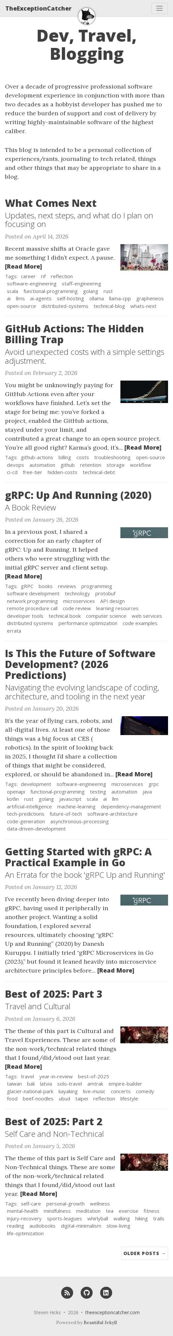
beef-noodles (38, 1098)
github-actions (37, 457)
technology (77, 593)
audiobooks (42, 1225)
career (28, 276)
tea (109, 1210)
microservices (79, 601)
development (36, 784)
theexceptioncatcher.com (112, 1312)
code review (77, 608)
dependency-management (131, 806)
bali (31, 1083)
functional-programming (50, 291)
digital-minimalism (81, 1225)
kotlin (13, 799)
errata (14, 630)
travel (27, 1076)
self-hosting (70, 298)
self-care (31, 1203)
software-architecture (112, 813)
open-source (21, 306)
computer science (106, 615)
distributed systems (30, 623)
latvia (46, 1083)
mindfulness (57, 1210)
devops (15, 465)
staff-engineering (81, 283)
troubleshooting (112, 457)
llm (115, 799)
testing (98, 791)
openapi (16, 791)
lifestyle (129, 1098)
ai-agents (41, 298)
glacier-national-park (30, 1091)
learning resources (117, 608)
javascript (70, 799)
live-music (94, 1091)
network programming (32, 601)
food (12, 1098)
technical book (65, 615)
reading (15, 1225)
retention (90, 465)
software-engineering (32, 283)
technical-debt (99, 472)
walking (121, 1218)
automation (42, 465)
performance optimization (88, 623)
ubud (64, 1098)
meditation (88, 1210)
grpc (154, 784)
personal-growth (65, 1203)
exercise (128, 1210)
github (68, 465)
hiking (141, 1218)
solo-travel (69, 1083)
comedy (145, 1091)
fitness (151, 1210)
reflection (62, 276)
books (46, 586)
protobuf (105, 593)
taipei (81, 1098)
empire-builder (125, 1083)
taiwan (14, 1083)
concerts (121, 1091)
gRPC (27, 586)
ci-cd (12, 472)
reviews (67, 586)
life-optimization (25, 1233)
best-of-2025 (93, 1076)
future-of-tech (66, 813)
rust (108, 291)
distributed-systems (64, 306)
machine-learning (76, 806)
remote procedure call (32, 608)
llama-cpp (120, 298)
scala (12, 291)
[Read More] (23, 266)
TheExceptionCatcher (38, 8)
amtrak (95, 1083)
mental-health (22, 1210)
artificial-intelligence (29, 806)
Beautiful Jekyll (100, 1322)
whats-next (143, 306)
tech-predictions (25, 813)
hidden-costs (62, 472)
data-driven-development (36, 828)
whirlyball (97, 1218)
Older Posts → (144, 1253)
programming (96, 586)
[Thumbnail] (144, 257)
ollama (96, 298)
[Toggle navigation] (159, 8)
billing (65, 457)
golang (90, 291)
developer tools (25, 615)
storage (116, 465)
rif (43, 276)
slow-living (118, 1225)
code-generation (26, 821)
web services (147, 615)
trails (158, 1218)
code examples (140, 623)
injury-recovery (24, 1218)
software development (33, 593)
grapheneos (150, 298)
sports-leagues (64, 1218)
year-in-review (56, 1076)
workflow (140, 465)
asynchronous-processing (79, 821)
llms (20, 298)
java (147, 791)
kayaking (68, 1091)
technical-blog (109, 306)
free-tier (32, 472)
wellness (100, 1203)
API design (112, 601)
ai (9, 298)
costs (82, 457)
